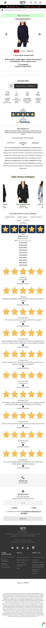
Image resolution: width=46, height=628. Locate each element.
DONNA (13, 508)
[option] (23, 34)
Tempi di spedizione (5, 564)
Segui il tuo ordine (22, 560)
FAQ (18, 568)
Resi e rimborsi (21, 562)
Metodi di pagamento (5, 560)
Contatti (34, 573)
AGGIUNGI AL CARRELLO (26, 86)
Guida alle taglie (23, 80)
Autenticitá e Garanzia (36, 570)
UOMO (33, 508)
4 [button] (27, 48)
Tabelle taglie (6, 567)
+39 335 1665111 (23, 481)
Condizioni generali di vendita (18, 541)
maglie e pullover (22, 217)
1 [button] (18, 48)
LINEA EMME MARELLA (23, 19)
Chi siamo (35, 560)
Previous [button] (6, 34)
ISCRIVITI (23, 519)
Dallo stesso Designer (23, 177)
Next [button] (40, 34)
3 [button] (24, 48)
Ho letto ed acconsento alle (23, 512)
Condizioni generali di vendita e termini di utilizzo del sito (38, 566)
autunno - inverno (36, 217)
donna (19, 220)
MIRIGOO (26, 583)
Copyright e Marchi (30, 541)
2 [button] (21, 48)
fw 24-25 (26, 220)
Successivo (23, 242)
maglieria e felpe (10, 217)
